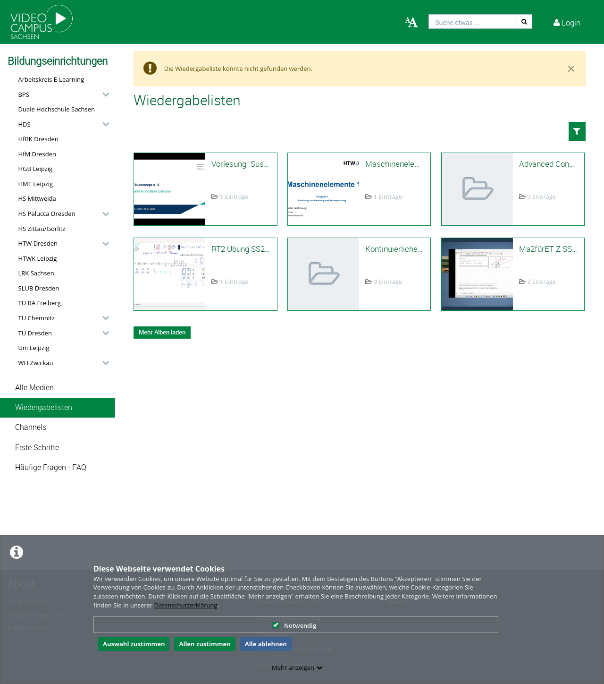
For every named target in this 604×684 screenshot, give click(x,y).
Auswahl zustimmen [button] (134, 644)
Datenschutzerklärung (186, 605)
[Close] (571, 68)
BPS (23, 94)
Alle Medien (34, 388)
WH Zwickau (35, 363)
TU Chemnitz (36, 318)
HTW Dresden (38, 243)
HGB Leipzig (35, 168)
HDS (24, 124)
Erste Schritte (37, 448)
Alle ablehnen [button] (266, 644)
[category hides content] (103, 94)
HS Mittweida (37, 198)
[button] (61, 94)
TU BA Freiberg (39, 303)
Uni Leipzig (34, 347)
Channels (30, 427)
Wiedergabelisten (43, 407)
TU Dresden (35, 333)
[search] (472, 21)
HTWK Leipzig (37, 258)
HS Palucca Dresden (47, 213)
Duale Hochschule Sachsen (56, 109)
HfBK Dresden (38, 139)
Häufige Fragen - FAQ (50, 467)
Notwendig (294, 625)
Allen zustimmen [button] (204, 644)
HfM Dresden (37, 154)
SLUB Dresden (38, 288)
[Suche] (525, 21)
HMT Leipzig (35, 184)
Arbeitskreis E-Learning (51, 79)
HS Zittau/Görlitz (42, 228)
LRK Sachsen (36, 273)
